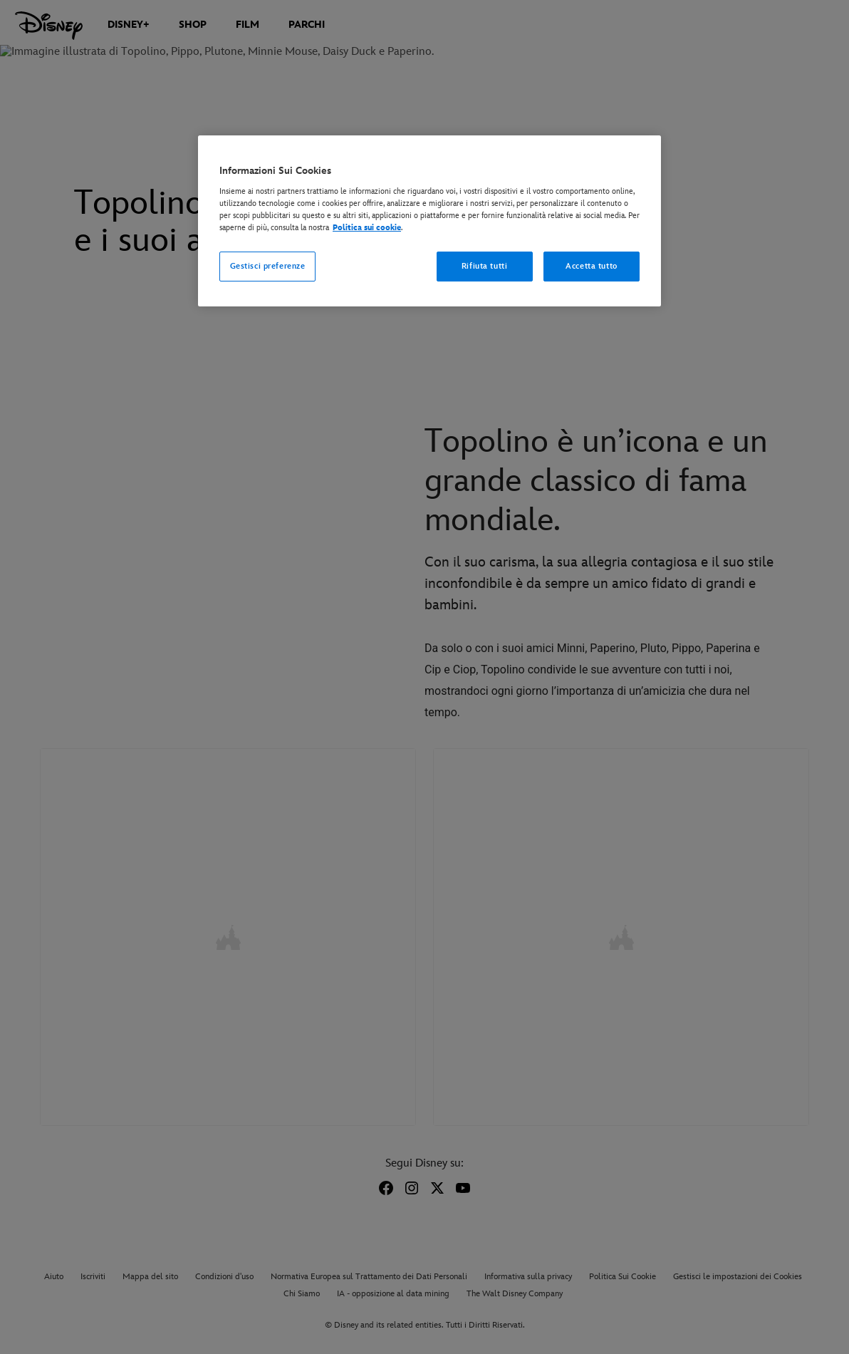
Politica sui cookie (367, 227)
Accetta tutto (591, 266)
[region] (429, 220)
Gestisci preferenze (268, 266)
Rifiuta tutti (484, 266)
